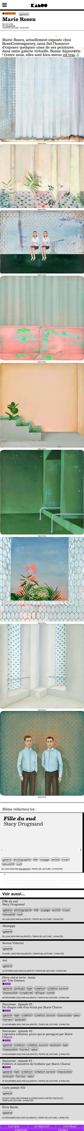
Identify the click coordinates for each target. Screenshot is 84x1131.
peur (77, 1015)
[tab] (4, 874)
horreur (8, 1019)
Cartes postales (53, 1098)
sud (19, 863)
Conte (50, 992)
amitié (55, 859)
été (35, 859)
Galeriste (10, 26)
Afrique (39, 992)
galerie (24, 14)
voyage (44, 859)
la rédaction (42, 1126)
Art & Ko (10, 13)
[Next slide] (81, 850)
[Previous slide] (2, 850)
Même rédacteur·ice (18, 809)
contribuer (70, 1126)
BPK (29, 988)
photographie (22, 859)
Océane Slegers (29, 1098)
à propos (14, 1126)
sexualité (8, 863)
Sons (8, 984)
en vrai (69, 54)
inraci (65, 859)
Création (40, 988)
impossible (10, 992)
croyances (26, 992)
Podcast (19, 988)
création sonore (58, 988)
